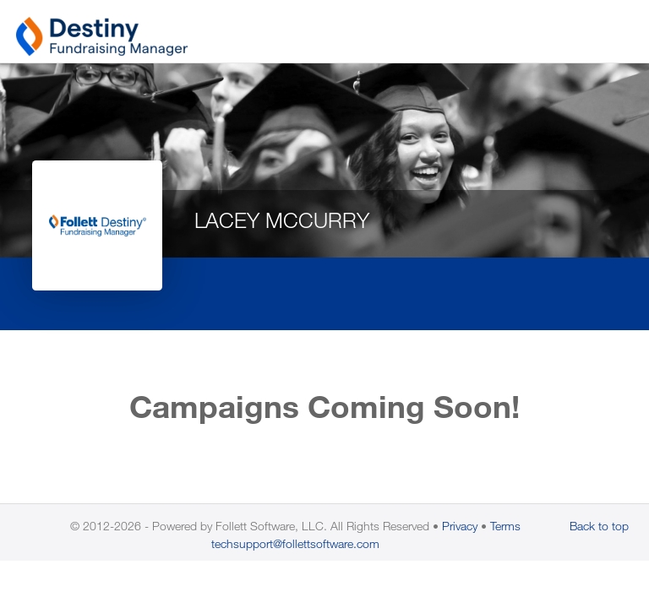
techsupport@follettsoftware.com (295, 543)
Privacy (459, 525)
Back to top (599, 525)
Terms (505, 525)
